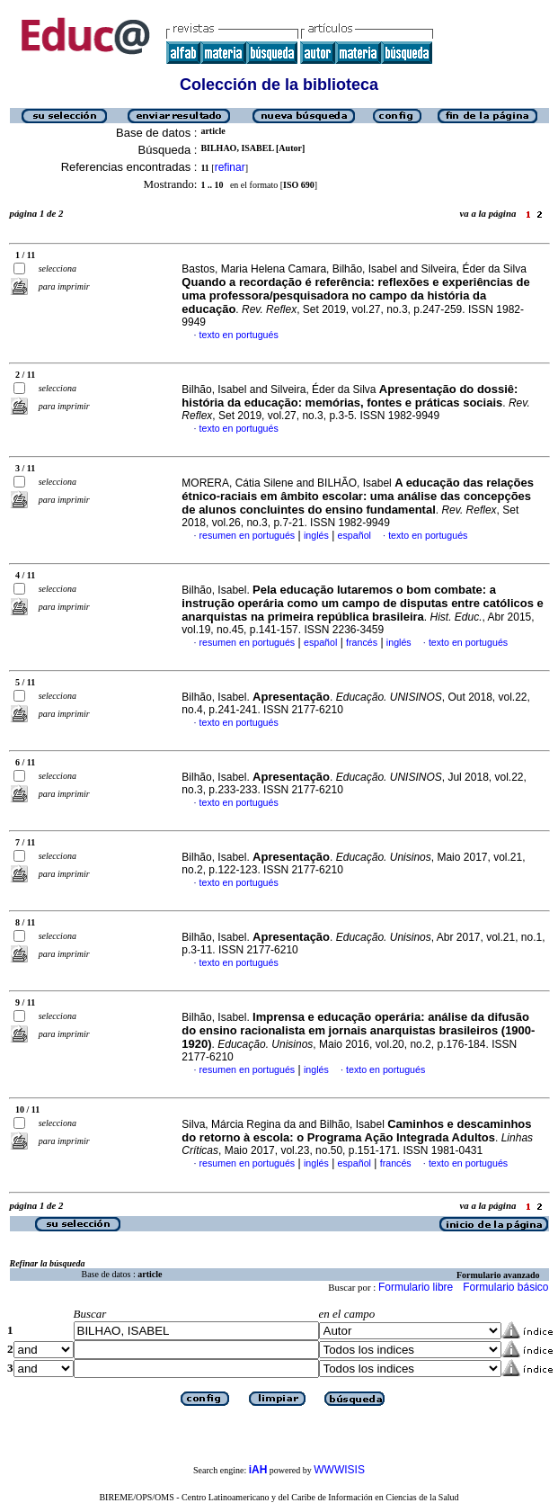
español (354, 535)
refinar (230, 167)
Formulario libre (415, 1287)
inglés (316, 535)
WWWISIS (339, 1469)
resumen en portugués (247, 535)
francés (361, 642)
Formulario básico (505, 1287)
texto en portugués (239, 334)
